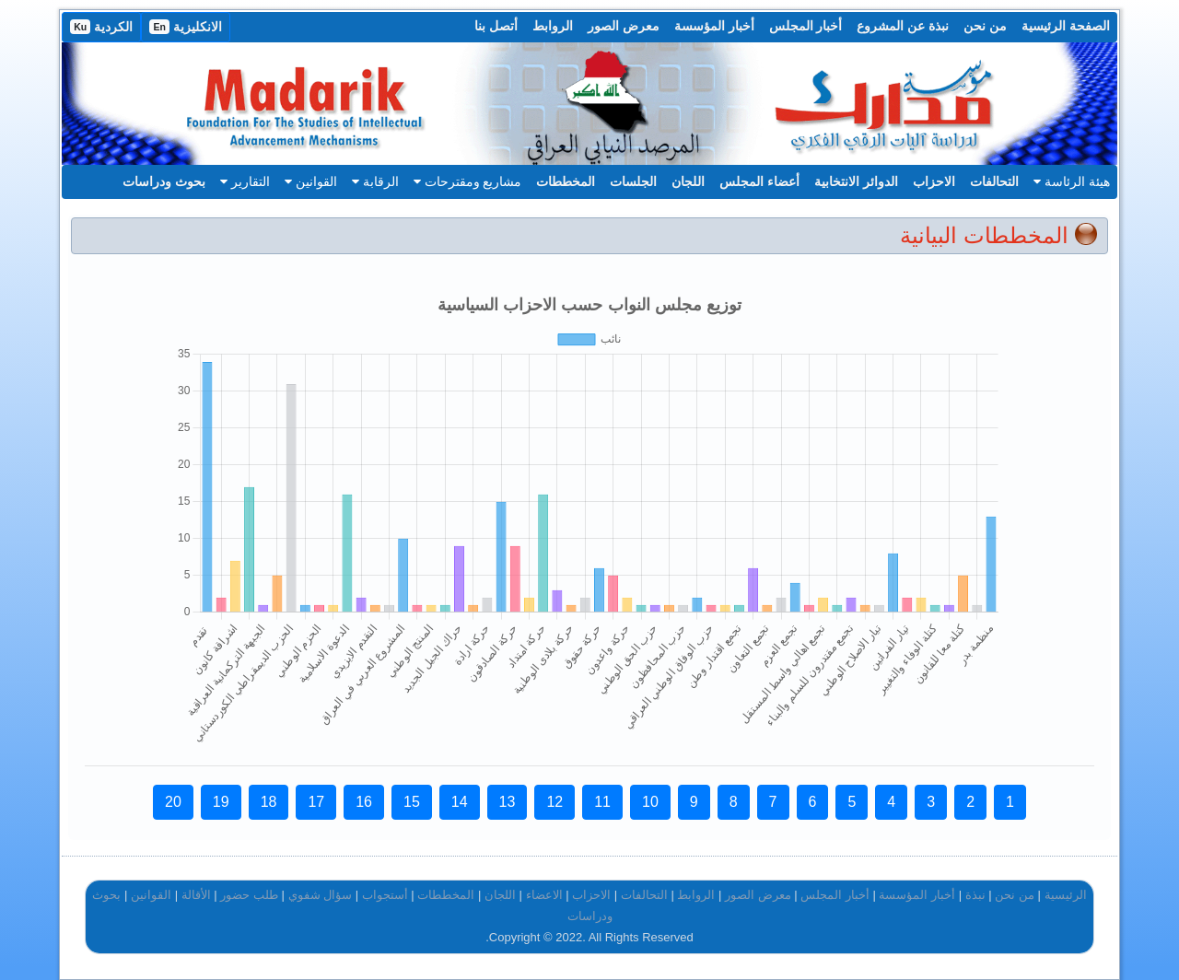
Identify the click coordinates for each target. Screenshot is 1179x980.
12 (554, 802)
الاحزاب (934, 181)
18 (269, 802)
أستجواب (385, 895)
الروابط (552, 25)
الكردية (101, 26)
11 (602, 802)
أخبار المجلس (806, 25)
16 (364, 802)
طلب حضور (249, 895)
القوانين (311, 181)
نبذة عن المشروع (903, 25)
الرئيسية (1066, 895)
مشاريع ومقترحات (468, 181)
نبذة (975, 895)
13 (507, 802)
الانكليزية (185, 26)
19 (221, 802)
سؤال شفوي (320, 895)
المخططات (565, 181)
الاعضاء (544, 895)
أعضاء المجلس (759, 181)
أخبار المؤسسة (714, 25)
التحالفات (994, 181)
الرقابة (375, 181)
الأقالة (196, 895)
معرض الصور (624, 25)
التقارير (245, 181)
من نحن (985, 25)
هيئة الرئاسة (1071, 181)
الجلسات (633, 181)
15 (411, 802)
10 (650, 802)
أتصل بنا (496, 25)
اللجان (688, 181)
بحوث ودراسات (164, 181)
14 (459, 802)
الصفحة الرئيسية (1065, 25)
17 (316, 802)
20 (173, 802)
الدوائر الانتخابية (856, 181)
